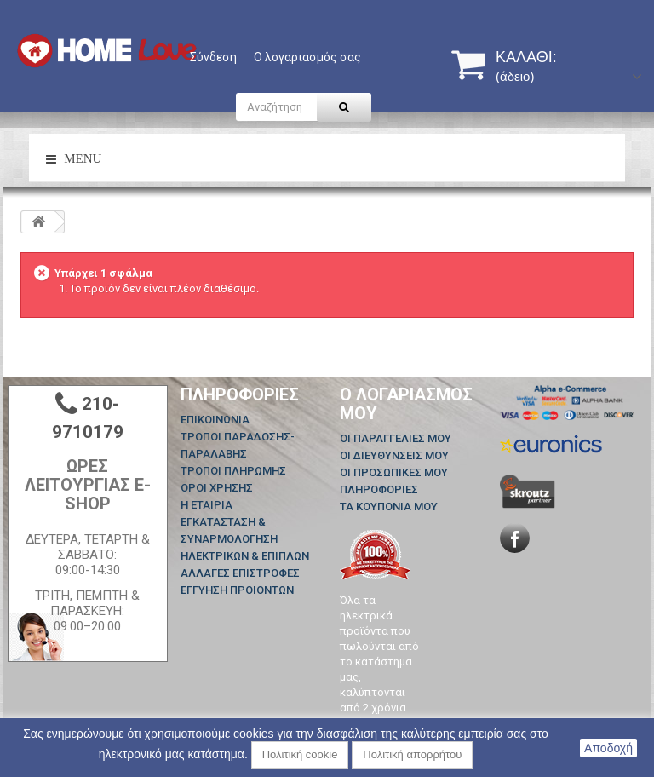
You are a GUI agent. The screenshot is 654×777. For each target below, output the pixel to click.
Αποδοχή (608, 748)
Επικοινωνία (215, 419)
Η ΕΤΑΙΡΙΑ (206, 504)
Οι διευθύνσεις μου (394, 455)
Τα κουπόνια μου (389, 506)
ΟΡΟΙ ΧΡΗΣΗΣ (217, 487)
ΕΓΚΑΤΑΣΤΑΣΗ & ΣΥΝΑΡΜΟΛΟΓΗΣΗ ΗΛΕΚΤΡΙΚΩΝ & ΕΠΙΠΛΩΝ (245, 538)
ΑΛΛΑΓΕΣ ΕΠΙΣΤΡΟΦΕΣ (240, 573)
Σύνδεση (213, 57)
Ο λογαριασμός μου (406, 403)
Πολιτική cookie (300, 754)
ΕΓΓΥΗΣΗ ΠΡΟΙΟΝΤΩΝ (237, 590)
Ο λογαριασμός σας (307, 57)
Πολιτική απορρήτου (412, 754)
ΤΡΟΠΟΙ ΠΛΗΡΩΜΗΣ (233, 470)
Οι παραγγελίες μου (395, 438)
